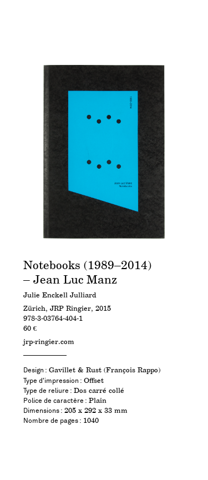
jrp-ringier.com (48, 342)
